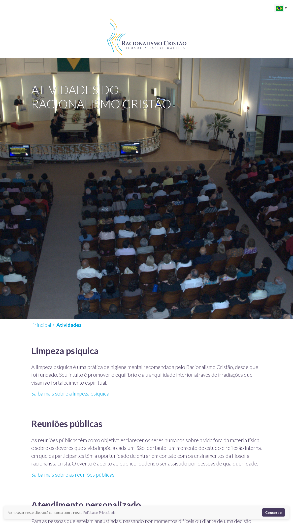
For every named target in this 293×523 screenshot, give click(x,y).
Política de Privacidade (99, 512)
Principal (41, 325)
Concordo (273, 512)
